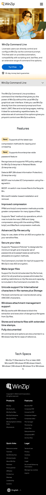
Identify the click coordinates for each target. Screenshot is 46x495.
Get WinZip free (11, 455)
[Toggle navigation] (43, 83)
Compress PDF (29, 409)
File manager (29, 422)
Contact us (10, 474)
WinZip (8, 405)
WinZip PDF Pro (11, 418)
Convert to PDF (29, 412)
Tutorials (9, 451)
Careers (9, 484)
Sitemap (9, 477)
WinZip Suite (10, 409)
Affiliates (9, 471)
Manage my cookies (31, 470)
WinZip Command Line (13, 83)
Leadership (10, 480)
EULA (26, 458)
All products (10, 427)
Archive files (29, 438)
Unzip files (28, 428)
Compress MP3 (29, 434)
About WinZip (10, 461)
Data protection (30, 431)
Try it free (13, 67)
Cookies (27, 455)
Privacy (27, 451)
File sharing (28, 425)
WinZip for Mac (11, 412)
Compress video (30, 418)
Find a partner (10, 467)
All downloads (11, 458)
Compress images (30, 415)
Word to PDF (29, 405)
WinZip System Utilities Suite (13, 423)
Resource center (11, 448)
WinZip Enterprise (12, 415)
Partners (9, 464)
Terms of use (29, 448)
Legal (26, 461)
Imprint (27, 473)
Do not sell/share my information (31, 465)
